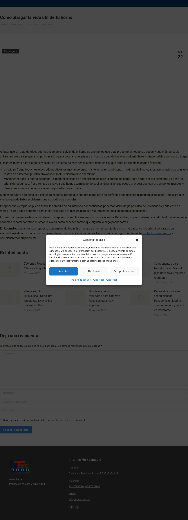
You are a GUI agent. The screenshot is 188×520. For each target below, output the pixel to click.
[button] (137, 240)
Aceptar (63, 271)
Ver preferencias (124, 271)
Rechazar (94, 271)
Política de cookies (81, 280)
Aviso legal (98, 280)
